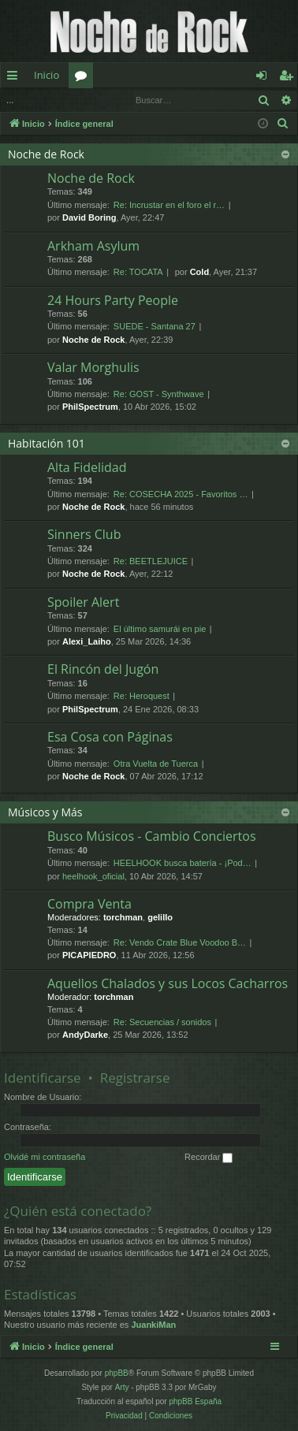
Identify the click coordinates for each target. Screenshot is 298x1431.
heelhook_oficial (93, 876)
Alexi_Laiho (86, 641)
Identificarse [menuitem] (265, 78)
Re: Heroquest (141, 696)
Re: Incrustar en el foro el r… (169, 205)
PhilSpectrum (90, 406)
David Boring (89, 217)
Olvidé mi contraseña (44, 1157)
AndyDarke (85, 1034)
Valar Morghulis (93, 367)
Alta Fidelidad (87, 467)
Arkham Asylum (93, 246)
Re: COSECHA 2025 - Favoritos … (181, 494)
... (9, 99)
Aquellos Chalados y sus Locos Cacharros (167, 983)
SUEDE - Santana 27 (155, 326)
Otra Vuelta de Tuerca (156, 763)
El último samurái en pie (160, 629)
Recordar (208, 1157)
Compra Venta (89, 903)
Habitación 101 (46, 443)
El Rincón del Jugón (102, 669)
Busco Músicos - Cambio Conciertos (151, 836)
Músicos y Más (45, 812)
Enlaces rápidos (15, 78)
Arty (122, 1387)
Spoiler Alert (83, 602)
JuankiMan (153, 1324)
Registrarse (135, 1078)
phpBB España (195, 1401)
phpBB (117, 1373)
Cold (199, 272)
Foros (84, 78)
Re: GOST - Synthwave (159, 394)
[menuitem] (283, 123)
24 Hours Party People (112, 300)
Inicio (46, 75)
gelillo (160, 917)
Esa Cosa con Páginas (110, 736)
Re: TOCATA (138, 272)
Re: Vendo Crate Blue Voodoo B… (180, 942)
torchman (123, 917)
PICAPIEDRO (89, 955)
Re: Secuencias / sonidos (162, 1022)
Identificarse (63, 99)
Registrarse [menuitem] (289, 78)
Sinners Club (84, 534)
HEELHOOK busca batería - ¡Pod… (182, 863)
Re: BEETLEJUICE (151, 561)
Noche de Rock (46, 154)
